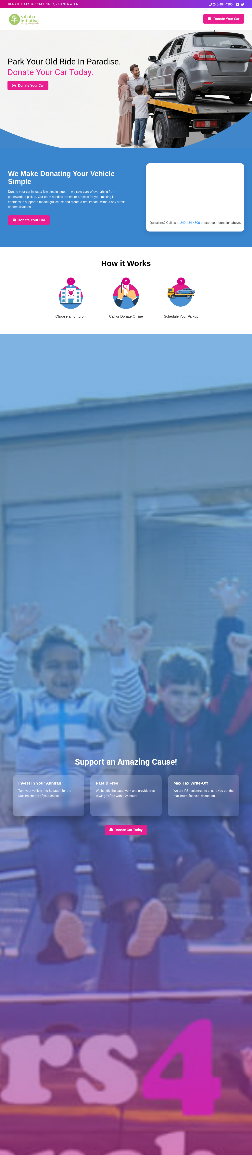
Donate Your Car (224, 19)
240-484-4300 (221, 4)
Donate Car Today (126, 830)
